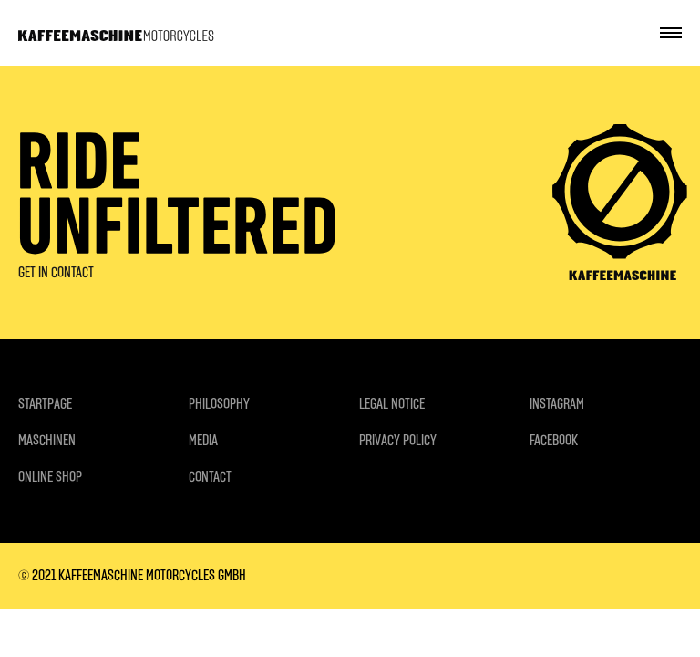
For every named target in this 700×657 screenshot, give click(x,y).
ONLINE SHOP (50, 476)
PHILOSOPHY (219, 403)
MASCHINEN (47, 440)
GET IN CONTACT (56, 272)
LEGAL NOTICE (392, 403)
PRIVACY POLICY (398, 440)
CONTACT (210, 476)
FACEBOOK (554, 440)
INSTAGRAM (557, 403)
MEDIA (203, 440)
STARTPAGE (45, 403)
